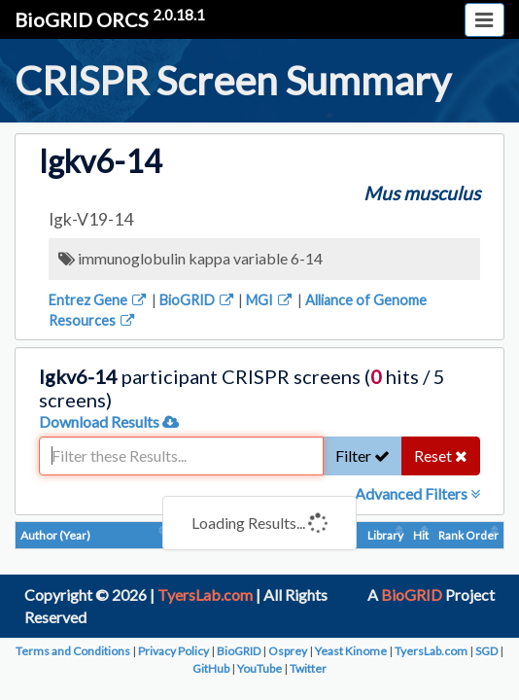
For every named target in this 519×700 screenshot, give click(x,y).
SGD (486, 651)
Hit (421, 535)
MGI (270, 300)
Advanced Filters (417, 493)
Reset (440, 455)
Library (385, 535)
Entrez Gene (99, 300)
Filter (362, 455)
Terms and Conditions (73, 651)
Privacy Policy (173, 651)
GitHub (210, 668)
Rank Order (468, 535)
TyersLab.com (205, 594)
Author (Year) (55, 535)
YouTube (259, 668)
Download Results (109, 421)
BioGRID (197, 300)
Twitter (308, 668)
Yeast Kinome (351, 651)
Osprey (287, 651)
